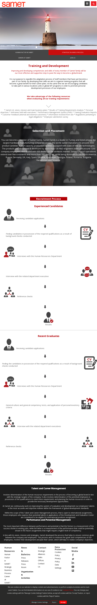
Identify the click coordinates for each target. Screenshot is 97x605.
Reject (54, 602)
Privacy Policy (58, 560)
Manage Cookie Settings (40, 602)
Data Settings (58, 566)
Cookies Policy (58, 553)
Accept (63, 602)
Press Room (23, 565)
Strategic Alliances (41, 552)
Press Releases (25, 559)
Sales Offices (41, 559)
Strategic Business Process (8, 570)
